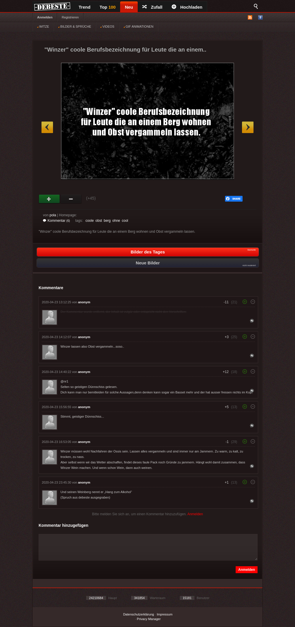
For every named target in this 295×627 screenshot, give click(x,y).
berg (107, 221)
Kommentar (56, 221)
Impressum (164, 614)
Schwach (71, 199)
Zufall (152, 7)
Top (108, 7)
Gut (49, 199)
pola (53, 215)
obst (98, 221)
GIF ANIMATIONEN (138, 26)
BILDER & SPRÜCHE (74, 26)
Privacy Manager (149, 619)
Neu (129, 7)
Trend (84, 7)
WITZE (43, 26)
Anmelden (44, 17)
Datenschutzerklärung (138, 614)
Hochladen (187, 7)
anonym (84, 302)
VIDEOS (107, 26)
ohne (116, 221)
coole (90, 221)
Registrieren (70, 17)
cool (125, 221)
